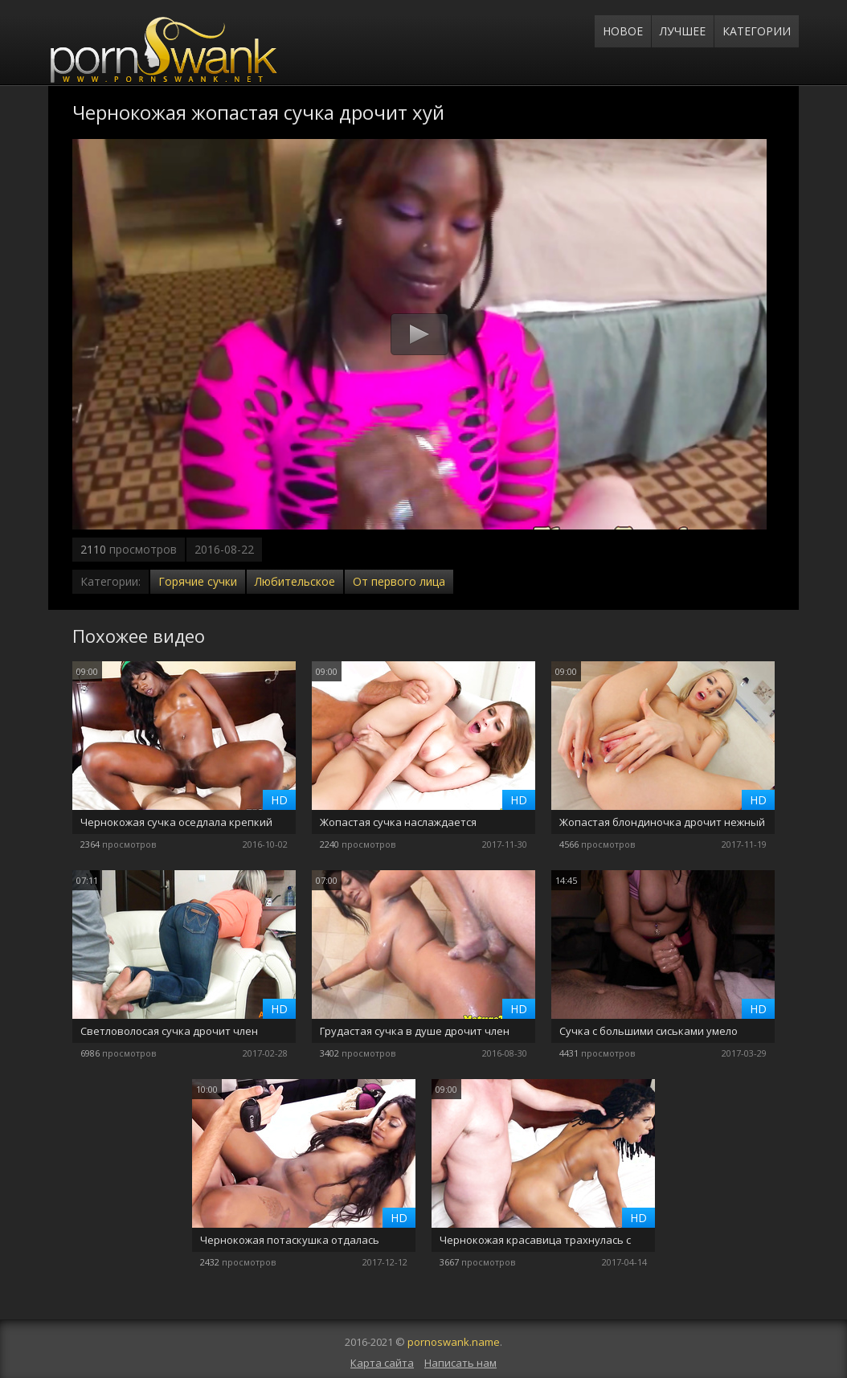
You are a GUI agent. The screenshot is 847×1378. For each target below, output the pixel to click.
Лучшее (683, 31)
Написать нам (460, 1363)
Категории (756, 31)
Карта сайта (382, 1363)
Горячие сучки (197, 581)
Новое (623, 31)
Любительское (295, 581)
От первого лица (399, 581)
